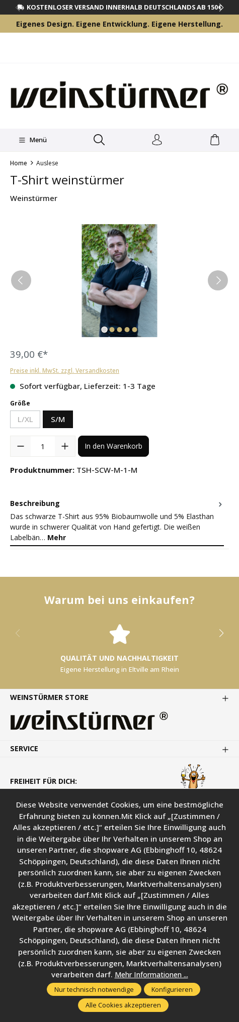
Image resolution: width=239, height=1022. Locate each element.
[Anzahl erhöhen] (65, 446)
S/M (58, 419)
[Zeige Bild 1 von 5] (104, 329)
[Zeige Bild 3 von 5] (119, 329)
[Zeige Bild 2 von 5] (111, 329)
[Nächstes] (218, 280)
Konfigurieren (172, 989)
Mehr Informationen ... (151, 974)
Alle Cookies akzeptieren (123, 1004)
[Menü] (32, 140)
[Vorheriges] (21, 280)
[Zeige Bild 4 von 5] (126, 329)
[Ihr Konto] (157, 140)
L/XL (29, 421)
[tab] (117, 520)
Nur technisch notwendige (94, 989)
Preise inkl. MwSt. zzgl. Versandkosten (64, 370)
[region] (119, 280)
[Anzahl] (42, 446)
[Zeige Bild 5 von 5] (134, 329)
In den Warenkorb (113, 446)
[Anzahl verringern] (21, 446)
